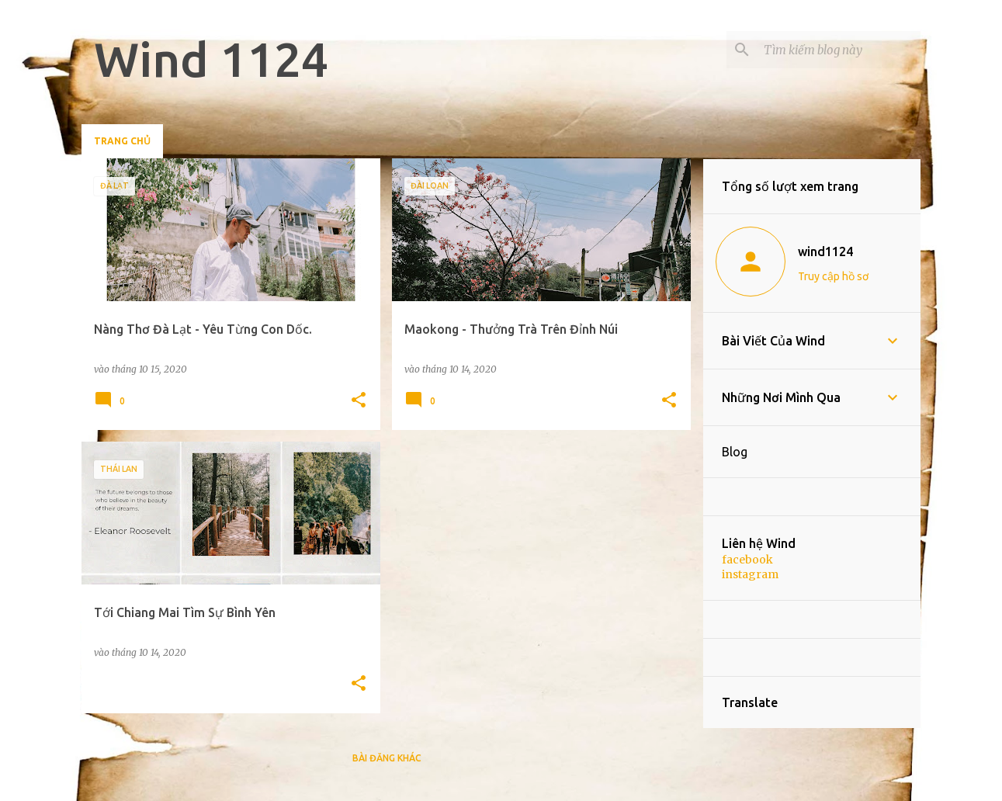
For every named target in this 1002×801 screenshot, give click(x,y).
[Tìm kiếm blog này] (839, 49)
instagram (750, 574)
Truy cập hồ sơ (833, 276)
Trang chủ (122, 141)
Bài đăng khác (386, 758)
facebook (747, 560)
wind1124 (825, 251)
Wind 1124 (211, 59)
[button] (358, 400)
